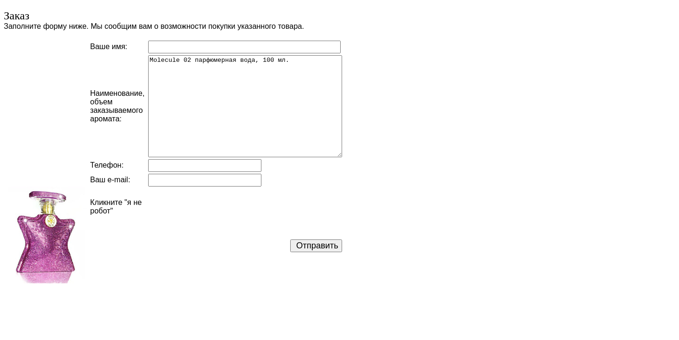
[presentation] (220, 206)
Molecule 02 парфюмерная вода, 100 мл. (245, 106)
